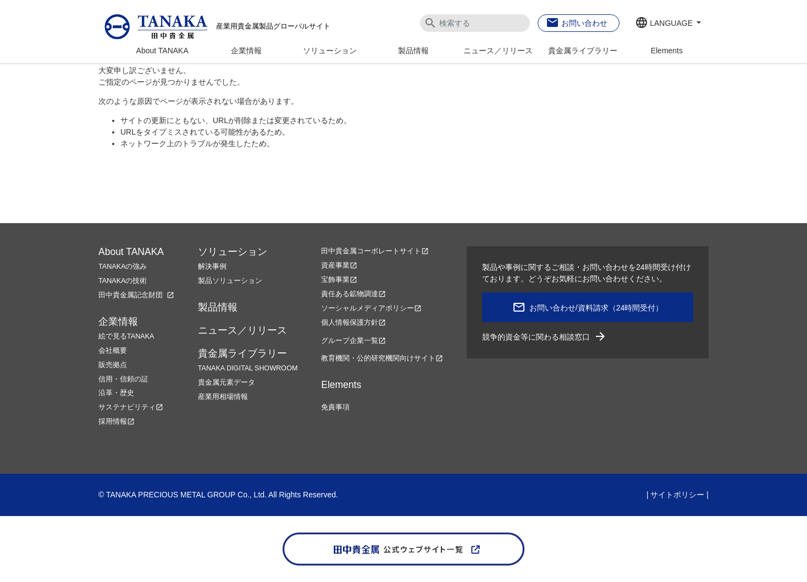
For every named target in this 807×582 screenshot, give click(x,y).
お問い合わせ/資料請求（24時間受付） (596, 307)
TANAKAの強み (122, 266)
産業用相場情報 (223, 397)
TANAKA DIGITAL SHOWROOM (248, 368)
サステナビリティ (130, 407)
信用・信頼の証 (123, 379)
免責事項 (335, 407)
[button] (668, 23)
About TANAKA (162, 50)
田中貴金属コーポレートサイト (375, 251)
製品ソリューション (230, 281)
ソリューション (330, 50)
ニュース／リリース (498, 50)
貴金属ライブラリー (582, 50)
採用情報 (116, 421)
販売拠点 (112, 365)
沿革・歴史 (116, 393)
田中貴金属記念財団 (136, 295)
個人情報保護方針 (353, 322)
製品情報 (413, 50)
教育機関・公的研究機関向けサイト (382, 358)
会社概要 (112, 350)
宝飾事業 (339, 280)
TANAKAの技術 (122, 281)
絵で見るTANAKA (126, 336)
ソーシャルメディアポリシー (371, 308)
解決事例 (212, 266)
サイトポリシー (677, 494)
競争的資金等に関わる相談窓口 (544, 336)
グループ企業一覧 (353, 341)
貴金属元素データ (226, 382)
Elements (667, 50)
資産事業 (339, 265)
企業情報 (246, 50)
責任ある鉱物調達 (353, 294)
